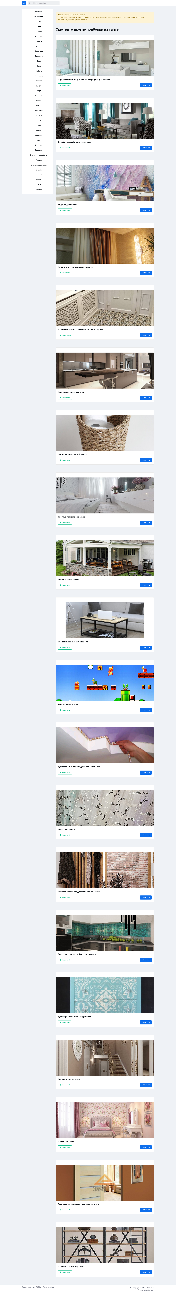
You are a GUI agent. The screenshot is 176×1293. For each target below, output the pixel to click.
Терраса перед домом (68, 579)
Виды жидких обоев (67, 204)
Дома (38, 61)
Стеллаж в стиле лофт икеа (71, 1266)
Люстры (38, 115)
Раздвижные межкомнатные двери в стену (78, 1204)
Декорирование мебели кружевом (74, 1016)
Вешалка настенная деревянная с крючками (79, 892)
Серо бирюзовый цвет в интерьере (74, 142)
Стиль (38, 46)
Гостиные (39, 76)
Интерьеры (39, 16)
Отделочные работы (38, 155)
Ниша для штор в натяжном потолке (75, 267)
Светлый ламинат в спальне (71, 517)
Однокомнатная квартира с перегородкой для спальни (84, 79)
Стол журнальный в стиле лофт (73, 642)
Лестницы (39, 110)
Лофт (39, 91)
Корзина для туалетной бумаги (73, 454)
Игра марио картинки (68, 704)
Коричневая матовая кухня (71, 392)
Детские (38, 145)
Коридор (38, 135)
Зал (38, 140)
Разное (39, 160)
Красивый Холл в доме (69, 1079)
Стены (39, 26)
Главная (38, 11)
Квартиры (39, 51)
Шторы (39, 175)
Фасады (38, 180)
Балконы (38, 150)
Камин (39, 105)
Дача (39, 185)
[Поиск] (43, 3)
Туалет (39, 190)
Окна (39, 125)
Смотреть (146, 85)
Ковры (38, 130)
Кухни (38, 21)
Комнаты (39, 41)
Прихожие (39, 56)
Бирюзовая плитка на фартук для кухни (77, 954)
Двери (38, 86)
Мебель (39, 71)
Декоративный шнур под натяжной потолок (79, 767)
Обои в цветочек (66, 1141)
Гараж (38, 101)
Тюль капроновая (66, 829)
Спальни (38, 36)
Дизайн (39, 170)
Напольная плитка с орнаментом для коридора (80, 329)
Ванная (39, 81)
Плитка (39, 31)
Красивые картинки (39, 165)
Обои (39, 120)
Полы (39, 66)
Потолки (38, 96)
